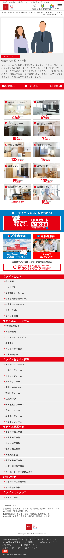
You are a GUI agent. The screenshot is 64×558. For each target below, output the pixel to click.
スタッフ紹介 (11, 310)
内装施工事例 (11, 455)
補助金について (52, 8)
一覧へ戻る (32, 86)
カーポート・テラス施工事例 (19, 472)
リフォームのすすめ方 (15, 337)
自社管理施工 (11, 332)
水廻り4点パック (13, 387)
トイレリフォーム (13, 376)
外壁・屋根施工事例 (14, 466)
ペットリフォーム (13, 422)
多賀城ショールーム (14, 293)
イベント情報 (11, 316)
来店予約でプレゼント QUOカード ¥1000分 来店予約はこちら (32, 222)
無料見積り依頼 (12, 487)
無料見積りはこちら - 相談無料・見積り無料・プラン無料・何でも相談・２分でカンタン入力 (46, 246)
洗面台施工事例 (12, 449)
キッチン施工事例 (13, 432)
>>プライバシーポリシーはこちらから (20, 548)
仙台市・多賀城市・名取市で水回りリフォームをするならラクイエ (24, 12)
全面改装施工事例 (13, 460)
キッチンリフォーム (14, 364)
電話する (35, 8)
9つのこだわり (12, 326)
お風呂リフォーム (13, 370)
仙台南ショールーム (14, 304)
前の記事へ (9, 86)
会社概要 (9, 281)
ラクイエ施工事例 (13, 426)
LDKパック (10, 399)
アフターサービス (13, 349)
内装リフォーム (12, 410)
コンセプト (10, 287)
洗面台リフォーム (13, 382)
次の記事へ (54, 86)
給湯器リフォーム (13, 416)
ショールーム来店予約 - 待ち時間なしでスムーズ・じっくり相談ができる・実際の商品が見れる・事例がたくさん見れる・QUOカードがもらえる (17, 246)
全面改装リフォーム (14, 404)
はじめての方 (42, 8)
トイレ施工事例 (12, 443)
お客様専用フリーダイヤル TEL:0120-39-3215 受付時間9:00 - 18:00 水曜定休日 (32, 267)
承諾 (5, 551)
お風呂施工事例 (12, 437)
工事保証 (9, 343)
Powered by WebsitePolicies (14, 555)
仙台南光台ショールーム (16, 299)
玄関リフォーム (12, 393)
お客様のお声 (11, 354)
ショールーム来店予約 (15, 482)
